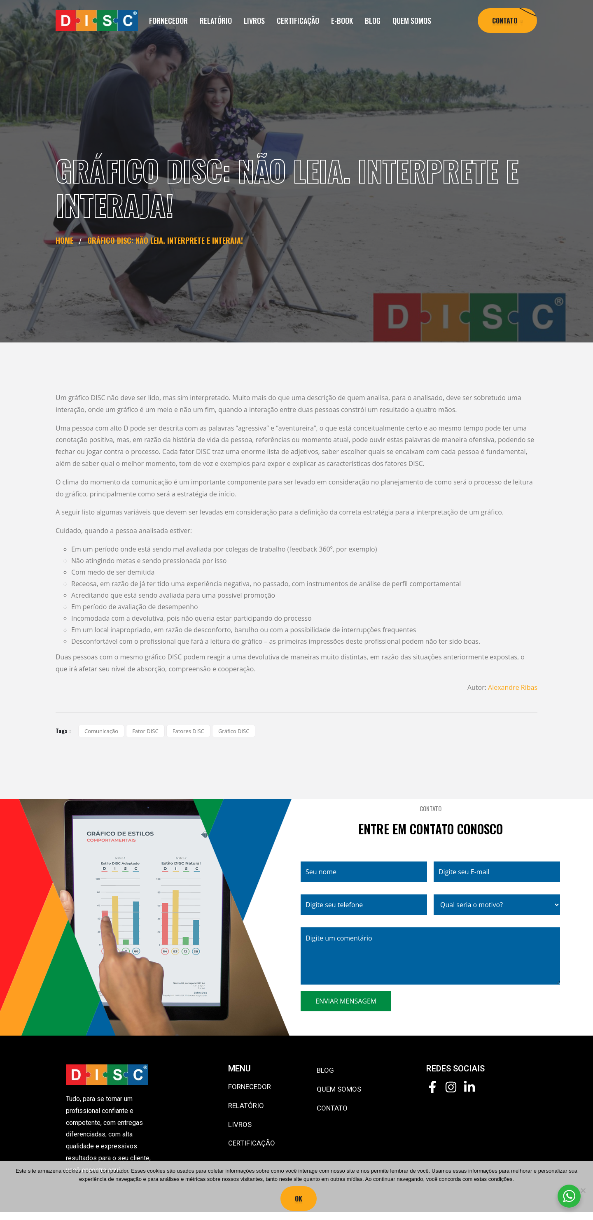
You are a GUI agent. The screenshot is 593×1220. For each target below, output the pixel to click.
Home (66, 240)
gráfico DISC (233, 731)
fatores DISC (188, 731)
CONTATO (332, 1108)
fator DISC (145, 731)
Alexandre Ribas (512, 687)
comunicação (101, 731)
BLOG (373, 20)
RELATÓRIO (216, 20)
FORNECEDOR (168, 20)
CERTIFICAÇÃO (298, 20)
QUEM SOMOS (411, 20)
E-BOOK (342, 20)
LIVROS (254, 20)
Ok (298, 1199)
